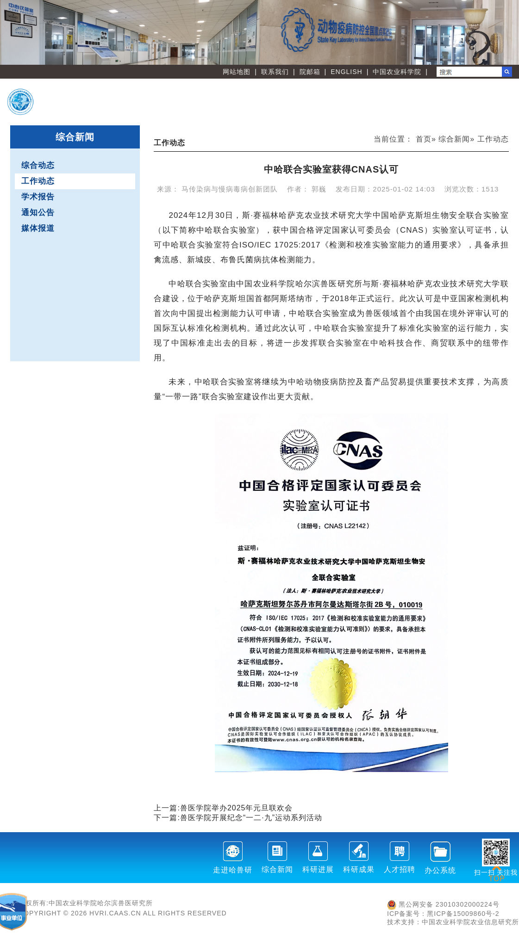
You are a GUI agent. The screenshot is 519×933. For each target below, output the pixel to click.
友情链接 (475, 109)
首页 (423, 139)
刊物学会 (329, 109)
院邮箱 (310, 71)
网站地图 (236, 71)
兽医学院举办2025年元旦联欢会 (236, 808)
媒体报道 (38, 228)
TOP (496, 873)
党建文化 (402, 109)
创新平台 (402, 94)
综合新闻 (454, 139)
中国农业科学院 (397, 71)
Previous (12, 32)
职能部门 (257, 109)
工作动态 (38, 181)
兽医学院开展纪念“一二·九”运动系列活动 (251, 818)
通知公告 (38, 212)
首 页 (257, 94)
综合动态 (38, 165)
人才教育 (475, 94)
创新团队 (329, 94)
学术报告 (38, 196)
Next (507, 32)
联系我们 (275, 71)
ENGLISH (346, 71)
